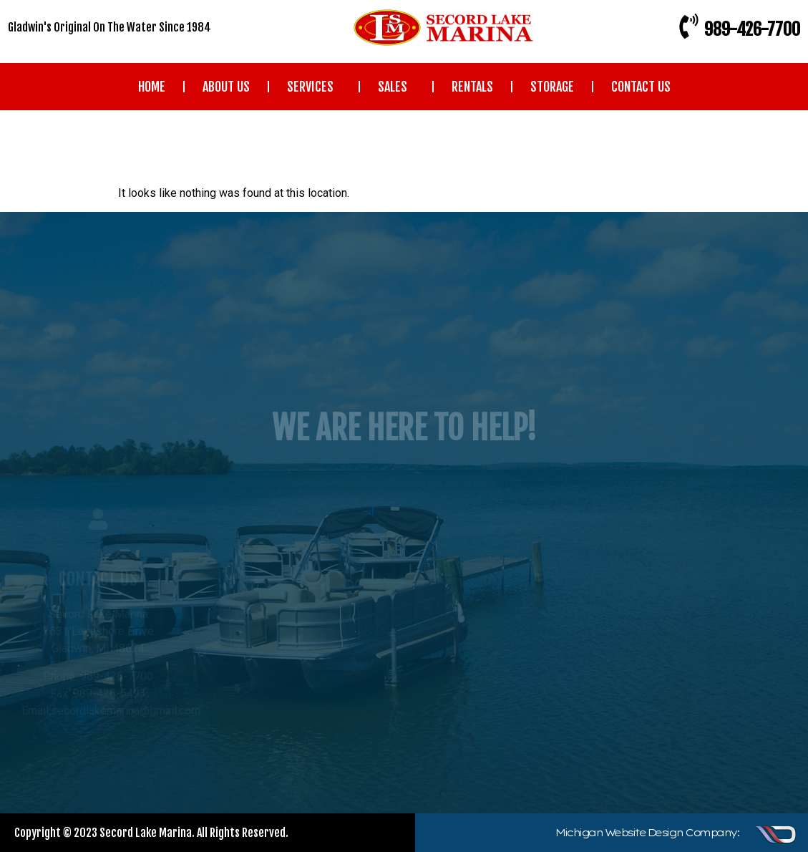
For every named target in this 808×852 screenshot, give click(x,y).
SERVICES (314, 87)
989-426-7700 (752, 29)
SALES (396, 87)
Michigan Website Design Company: (647, 832)
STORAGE (552, 87)
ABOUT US (226, 87)
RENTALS (472, 87)
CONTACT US (641, 87)
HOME (151, 87)
